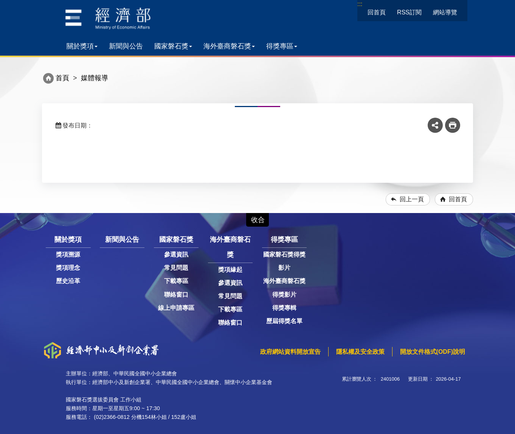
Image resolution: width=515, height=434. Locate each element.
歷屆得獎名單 (284, 321)
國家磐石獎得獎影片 (284, 261)
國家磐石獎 (173, 46)
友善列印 (452, 125)
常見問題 (176, 267)
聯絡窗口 (176, 294)
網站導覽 (445, 12)
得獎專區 (281, 46)
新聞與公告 (126, 46)
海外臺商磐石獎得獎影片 (284, 287)
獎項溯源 (68, 254)
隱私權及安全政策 (360, 351)
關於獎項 (82, 46)
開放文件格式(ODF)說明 (432, 351)
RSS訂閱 (409, 12)
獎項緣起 (230, 269)
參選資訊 (176, 254)
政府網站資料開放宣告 (290, 351)
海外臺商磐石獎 (229, 46)
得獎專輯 (284, 308)
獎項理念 (68, 267)
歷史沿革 (68, 281)
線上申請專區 (176, 308)
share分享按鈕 (435, 125)
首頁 (62, 78)
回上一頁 (412, 199)
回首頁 (377, 12)
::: (359, 4)
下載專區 (176, 281)
